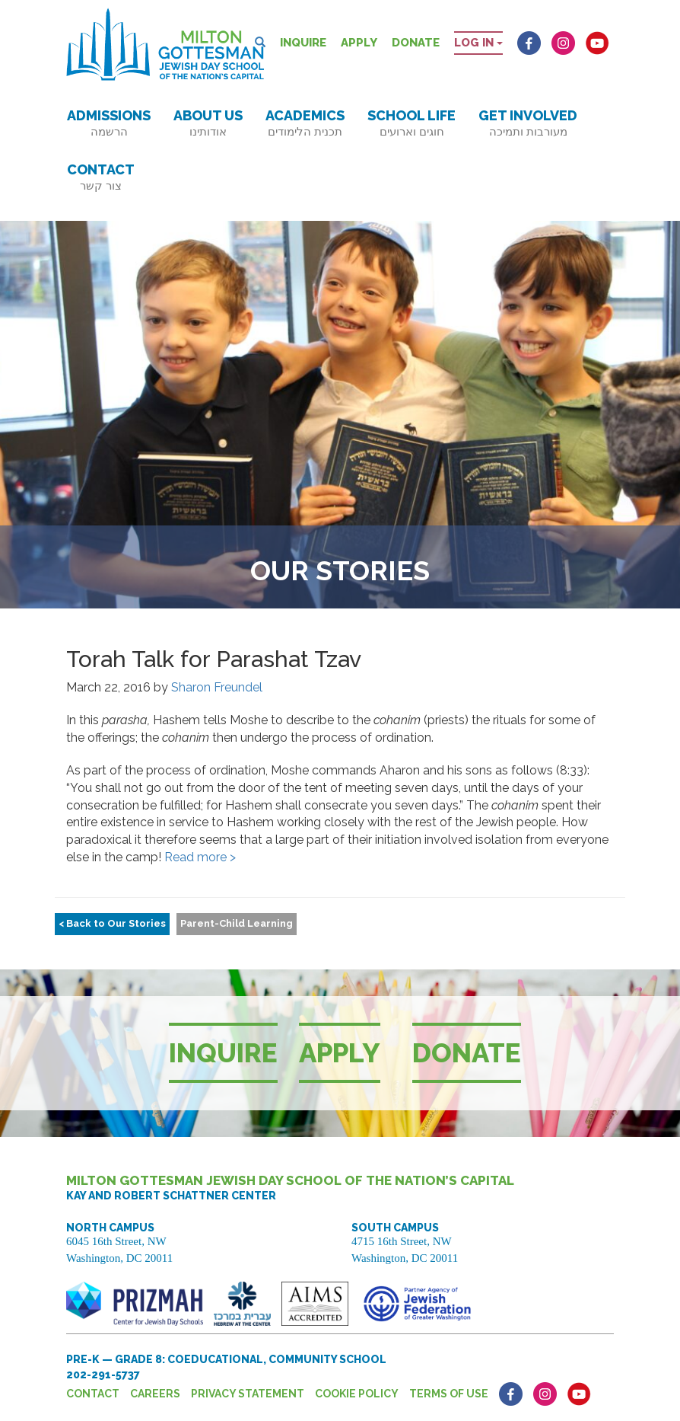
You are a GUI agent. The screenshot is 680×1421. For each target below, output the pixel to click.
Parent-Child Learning (236, 923)
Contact (101, 177)
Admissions (109, 123)
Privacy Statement (247, 1393)
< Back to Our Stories (112, 923)
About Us (208, 123)
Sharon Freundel (216, 687)
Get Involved (527, 123)
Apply (359, 42)
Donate (416, 42)
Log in (478, 42)
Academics (305, 123)
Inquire (303, 42)
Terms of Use (448, 1393)
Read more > (200, 857)
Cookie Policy (357, 1393)
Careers (155, 1393)
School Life (411, 123)
